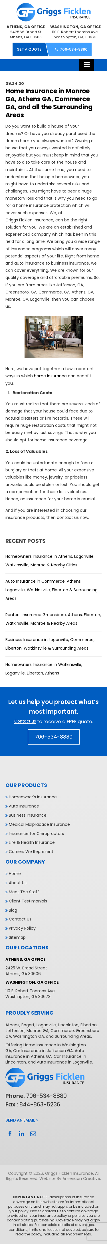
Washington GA (28, 1036)
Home (15, 873)
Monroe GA (38, 1030)
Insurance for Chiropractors (36, 833)
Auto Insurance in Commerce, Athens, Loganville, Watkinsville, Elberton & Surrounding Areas (51, 589)
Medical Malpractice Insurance (39, 824)
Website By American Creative (69, 1178)
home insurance (50, 376)
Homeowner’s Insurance (33, 797)
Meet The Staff (24, 892)
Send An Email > (21, 1120)
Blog (13, 910)
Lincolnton (68, 1025)
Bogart (28, 1025)
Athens (12, 1025)
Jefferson (15, 1030)
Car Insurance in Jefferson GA (43, 1050)
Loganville (46, 1025)
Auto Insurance (24, 806)
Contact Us (20, 919)
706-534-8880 (74, 49)
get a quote (29, 49)
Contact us (25, 721)
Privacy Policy (22, 928)
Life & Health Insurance (32, 842)
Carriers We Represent (31, 851)
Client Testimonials (28, 901)
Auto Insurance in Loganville (64, 1062)
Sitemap (17, 937)
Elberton (88, 1025)
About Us (18, 883)
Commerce (62, 1030)
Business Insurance (28, 815)
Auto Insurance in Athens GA (44, 1053)
